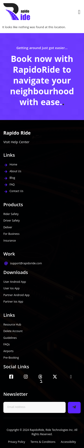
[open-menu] (78, 12)
